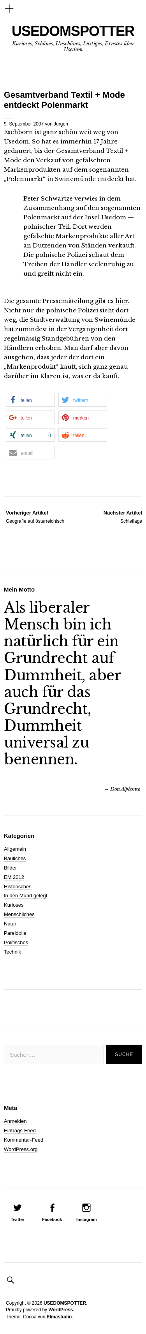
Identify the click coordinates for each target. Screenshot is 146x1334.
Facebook (52, 1219)
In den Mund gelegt (25, 895)
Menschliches (19, 914)
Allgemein (15, 849)
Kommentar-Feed (23, 1140)
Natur (10, 924)
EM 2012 (14, 877)
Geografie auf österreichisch (35, 516)
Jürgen (61, 124)
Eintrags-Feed (20, 1130)
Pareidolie (15, 933)
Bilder (10, 868)
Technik (12, 952)
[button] (30, 400)
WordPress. (61, 1309)
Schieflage (123, 516)
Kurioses (14, 905)
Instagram (86, 1219)
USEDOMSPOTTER (73, 31)
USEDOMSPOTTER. (66, 1303)
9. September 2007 (24, 124)
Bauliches (15, 858)
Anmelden (15, 1121)
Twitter (17, 1219)
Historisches (18, 886)
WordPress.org (20, 1149)
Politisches (16, 942)
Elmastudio (59, 1317)
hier (121, 301)
